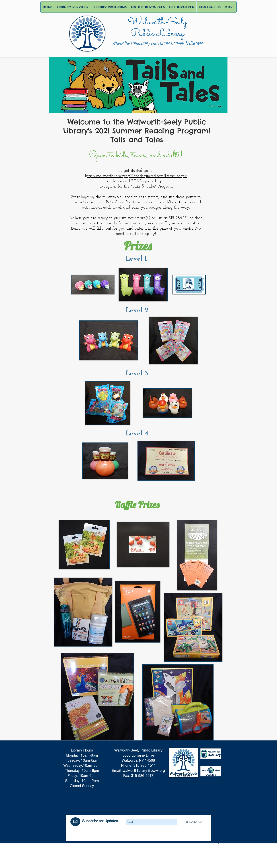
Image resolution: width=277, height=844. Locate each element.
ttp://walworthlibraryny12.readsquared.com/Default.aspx (137, 176)
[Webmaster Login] (213, 842)
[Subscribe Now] (194, 822)
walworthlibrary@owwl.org (144, 770)
